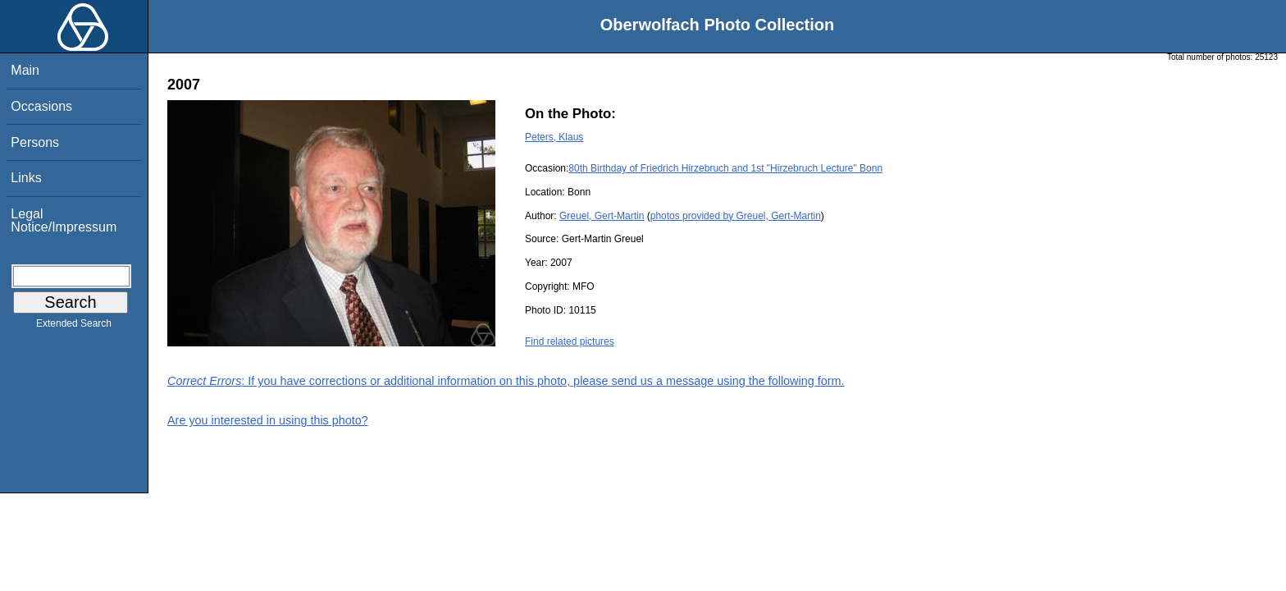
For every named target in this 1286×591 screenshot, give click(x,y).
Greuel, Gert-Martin (601, 216)
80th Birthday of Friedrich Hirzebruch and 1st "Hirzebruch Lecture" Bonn (725, 168)
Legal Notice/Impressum (63, 220)
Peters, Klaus (554, 137)
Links (26, 178)
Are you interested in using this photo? (267, 420)
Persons (35, 142)
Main (25, 70)
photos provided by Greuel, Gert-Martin (735, 216)
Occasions (41, 106)
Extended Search (74, 327)
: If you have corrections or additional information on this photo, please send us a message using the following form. (506, 380)
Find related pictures (569, 341)
